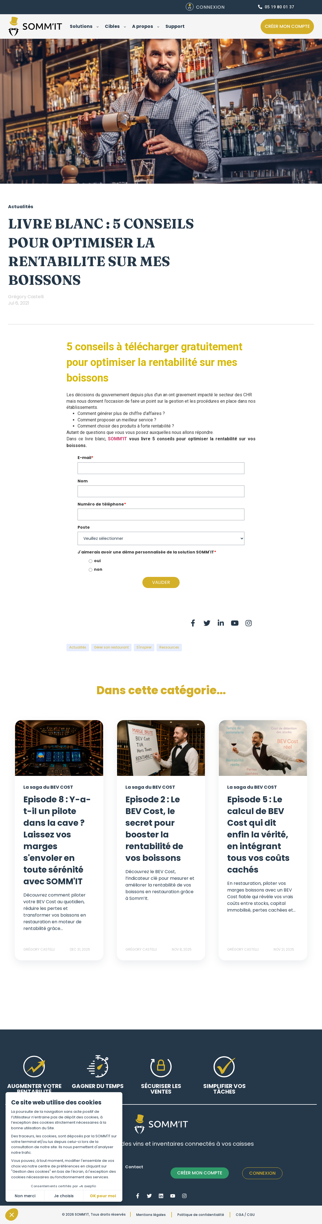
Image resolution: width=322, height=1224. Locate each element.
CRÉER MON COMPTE (199, 1173)
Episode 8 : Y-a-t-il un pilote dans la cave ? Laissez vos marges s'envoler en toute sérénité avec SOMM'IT (57, 840)
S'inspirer (144, 647)
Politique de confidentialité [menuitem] (200, 1214)
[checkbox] (161, 565)
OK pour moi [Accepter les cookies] (103, 1196)
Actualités (77, 647)
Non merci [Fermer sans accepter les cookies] (25, 1196)
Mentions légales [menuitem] (151, 1214)
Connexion (262, 1173)
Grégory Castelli (26, 296)
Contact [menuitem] (134, 1167)
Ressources (169, 647)
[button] (11, 1214)
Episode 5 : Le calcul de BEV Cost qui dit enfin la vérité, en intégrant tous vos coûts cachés (258, 835)
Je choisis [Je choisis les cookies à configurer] (64, 1196)
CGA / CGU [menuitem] (245, 1214)
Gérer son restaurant (111, 647)
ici (90, 445)
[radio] (166, 561)
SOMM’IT (117, 438)
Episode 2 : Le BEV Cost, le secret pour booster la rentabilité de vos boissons (154, 829)
